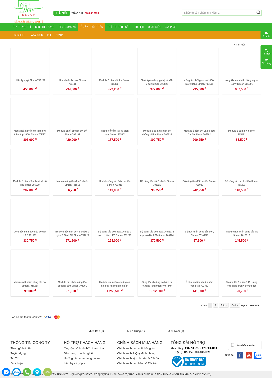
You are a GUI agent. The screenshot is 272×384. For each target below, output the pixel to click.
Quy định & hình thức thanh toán (84, 348)
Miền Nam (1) (176, 331)
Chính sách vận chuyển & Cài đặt (138, 358)
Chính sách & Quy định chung (136, 353)
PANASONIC (36, 35)
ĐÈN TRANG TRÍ (22, 27)
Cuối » (234, 305)
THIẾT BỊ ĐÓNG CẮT (118, 27)
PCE (49, 35)
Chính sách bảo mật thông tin (136, 348)
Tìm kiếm (240, 44)
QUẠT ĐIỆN (154, 27)
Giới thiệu (17, 363)
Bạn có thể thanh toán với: (26, 317)
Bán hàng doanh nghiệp (79, 353)
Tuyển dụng (18, 353)
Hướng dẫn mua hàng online (82, 358)
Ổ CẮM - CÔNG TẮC (91, 27)
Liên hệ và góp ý (74, 363)
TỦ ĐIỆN (139, 27)
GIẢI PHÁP (170, 27)
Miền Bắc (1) (96, 331)
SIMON (59, 35)
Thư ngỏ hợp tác (21, 348)
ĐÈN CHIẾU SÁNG (44, 27)
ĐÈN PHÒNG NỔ (67, 27)
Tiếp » (224, 305)
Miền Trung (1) (136, 331)
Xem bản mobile (246, 345)
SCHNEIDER (19, 35)
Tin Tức (15, 358)
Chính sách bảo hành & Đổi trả (136, 363)
